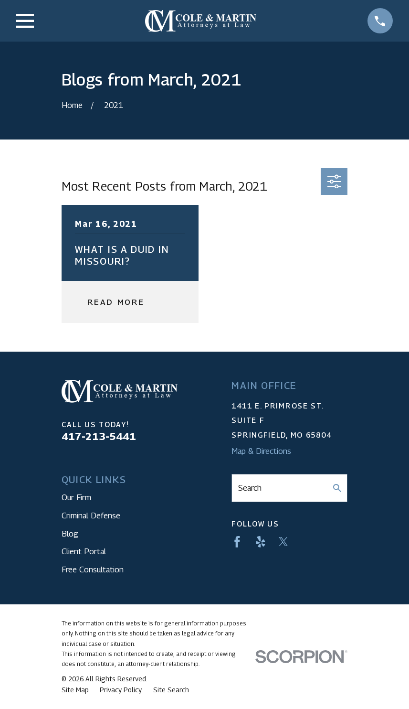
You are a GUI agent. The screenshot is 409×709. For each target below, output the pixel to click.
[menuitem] (75, 690)
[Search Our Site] (337, 488)
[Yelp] (260, 542)
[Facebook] (237, 542)
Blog (70, 533)
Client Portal (84, 551)
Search (250, 488)
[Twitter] (283, 542)
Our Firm (76, 497)
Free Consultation (93, 569)
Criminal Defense (91, 515)
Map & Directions (261, 451)
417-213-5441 (99, 436)
